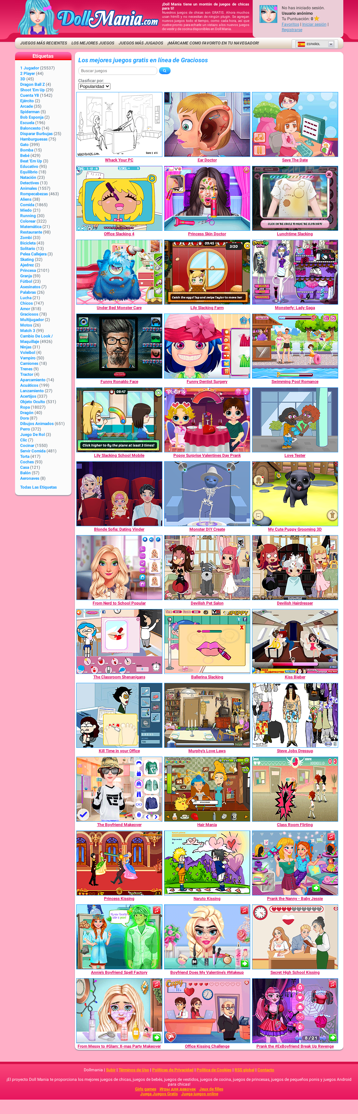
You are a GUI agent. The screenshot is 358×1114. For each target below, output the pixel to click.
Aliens (25, 199)
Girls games (145, 1089)
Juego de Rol (32, 434)
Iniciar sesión (314, 24)
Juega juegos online (199, 1093)
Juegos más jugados (141, 43)
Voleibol (27, 352)
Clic (23, 440)
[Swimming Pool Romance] (295, 346)
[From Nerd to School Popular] (119, 567)
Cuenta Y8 (29, 95)
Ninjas (25, 347)
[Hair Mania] (207, 789)
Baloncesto (30, 128)
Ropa (25, 407)
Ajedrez (27, 265)
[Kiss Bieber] (295, 641)
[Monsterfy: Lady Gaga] (295, 272)
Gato (24, 144)
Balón (25, 472)
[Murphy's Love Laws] (207, 715)
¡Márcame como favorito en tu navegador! (213, 43)
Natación (28, 177)
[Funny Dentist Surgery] (207, 346)
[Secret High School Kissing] (295, 936)
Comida (27, 204)
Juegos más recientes (43, 43)
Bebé (24, 155)
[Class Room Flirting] (295, 789)
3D (22, 79)
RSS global (244, 1069)
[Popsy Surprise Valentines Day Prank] (207, 419)
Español (308, 44)
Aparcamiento (32, 379)
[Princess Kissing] (119, 863)
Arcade (26, 106)
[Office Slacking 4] (119, 198)
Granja (26, 276)
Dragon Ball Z (32, 84)
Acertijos (28, 396)
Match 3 (27, 330)
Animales (28, 188)
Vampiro (28, 358)
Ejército (27, 100)
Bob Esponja (31, 117)
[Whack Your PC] (119, 124)
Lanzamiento (32, 390)
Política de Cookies (214, 1069)
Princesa (28, 270)
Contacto (265, 1069)
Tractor (26, 374)
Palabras (28, 292)
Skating (27, 259)
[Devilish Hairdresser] (295, 567)
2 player (27, 73)
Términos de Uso (134, 1069)
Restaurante (31, 232)
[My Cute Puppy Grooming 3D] (295, 493)
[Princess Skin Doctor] (207, 198)
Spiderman (30, 111)
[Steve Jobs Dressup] (295, 715)
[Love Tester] (295, 419)
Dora (24, 418)
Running (28, 215)
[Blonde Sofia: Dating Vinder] (119, 493)
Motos (26, 325)
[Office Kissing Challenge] (207, 1010)
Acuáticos (29, 385)
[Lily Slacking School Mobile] (119, 419)
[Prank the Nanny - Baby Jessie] (295, 863)
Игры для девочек (178, 1089)
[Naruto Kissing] (207, 863)
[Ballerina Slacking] (207, 641)
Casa (24, 467)
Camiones (29, 363)
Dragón (27, 412)
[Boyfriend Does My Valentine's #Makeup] (207, 936)
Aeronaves (29, 478)
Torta (24, 456)
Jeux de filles (211, 1089)
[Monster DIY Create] (207, 493)
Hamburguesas (34, 139)
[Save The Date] (295, 124)
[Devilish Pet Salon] (207, 567)
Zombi (26, 237)
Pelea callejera (33, 254)
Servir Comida (32, 451)
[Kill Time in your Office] (119, 715)
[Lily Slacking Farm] (207, 272)
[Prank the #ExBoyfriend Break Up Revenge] (295, 1010)
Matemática (30, 226)
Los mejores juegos (92, 43)
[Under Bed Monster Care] (119, 272)
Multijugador (32, 319)
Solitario (27, 248)
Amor (25, 308)
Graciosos (29, 314)
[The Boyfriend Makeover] (119, 789)
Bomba (26, 150)
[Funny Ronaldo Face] (119, 346)
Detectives (29, 183)
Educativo (29, 166)
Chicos (26, 303)
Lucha (25, 297)
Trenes (26, 369)
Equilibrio (29, 172)
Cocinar (27, 445)
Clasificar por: (91, 80)
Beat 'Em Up (31, 161)
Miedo (26, 210)
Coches (27, 462)
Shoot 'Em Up (32, 90)
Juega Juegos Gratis (159, 1093)
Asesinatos (30, 286)
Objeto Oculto (32, 401)
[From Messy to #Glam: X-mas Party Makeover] (119, 1010)
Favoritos (290, 24)
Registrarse (292, 29)
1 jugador (29, 68)
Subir (111, 1069)
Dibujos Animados (37, 423)
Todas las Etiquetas (38, 487)
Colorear (28, 221)
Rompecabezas (34, 193)
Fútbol (26, 281)
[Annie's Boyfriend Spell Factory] (119, 936)
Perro (25, 429)
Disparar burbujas (36, 133)
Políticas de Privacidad (173, 1069)
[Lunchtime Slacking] (295, 198)
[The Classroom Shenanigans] (119, 641)
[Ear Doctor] (207, 124)
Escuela (27, 122)
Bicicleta (28, 243)
